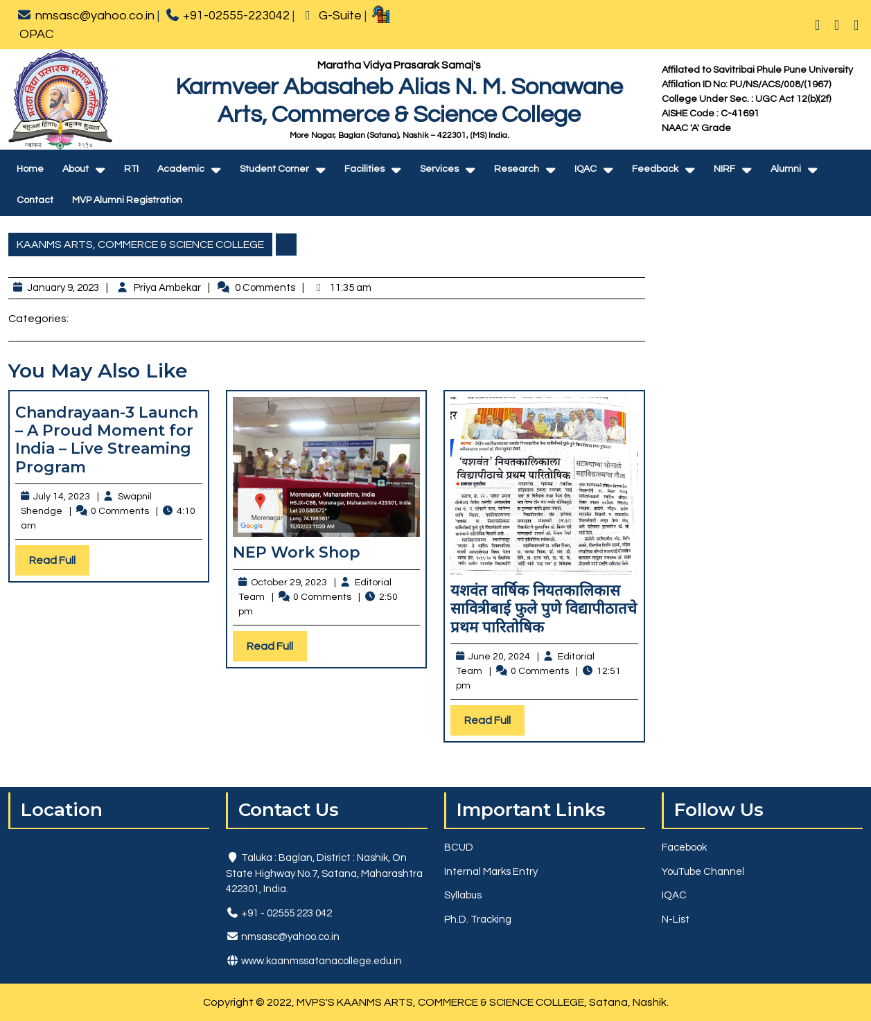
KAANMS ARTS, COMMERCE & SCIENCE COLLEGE (140, 244)
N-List (675, 919)
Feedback (655, 169)
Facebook (684, 847)
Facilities (364, 169)
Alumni (786, 169)
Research (516, 169)
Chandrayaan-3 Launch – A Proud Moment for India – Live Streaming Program (106, 440)
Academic (180, 169)
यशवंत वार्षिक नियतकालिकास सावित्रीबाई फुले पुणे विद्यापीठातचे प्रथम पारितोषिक (543, 609)
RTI (131, 169)
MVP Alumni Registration (127, 200)
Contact (35, 200)
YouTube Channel (703, 872)
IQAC (585, 169)
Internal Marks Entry (491, 872)
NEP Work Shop (296, 552)
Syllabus (463, 895)
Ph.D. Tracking (477, 919)
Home (30, 169)
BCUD (458, 847)
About (75, 169)
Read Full (59, 563)
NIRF (724, 169)
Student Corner (274, 169)
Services (439, 169)
